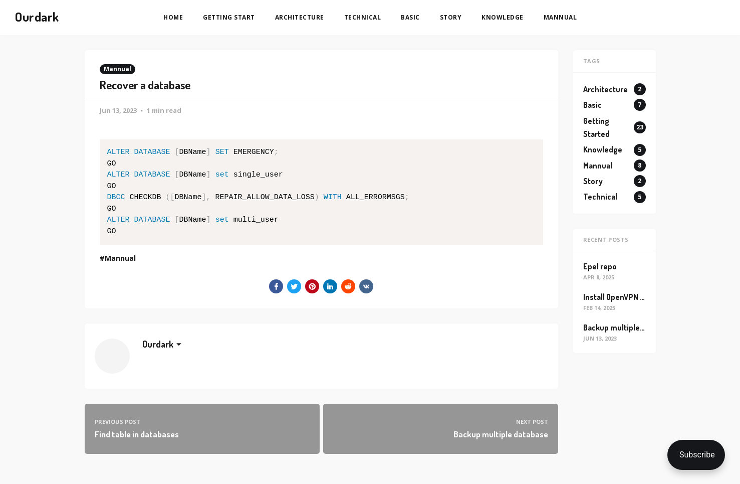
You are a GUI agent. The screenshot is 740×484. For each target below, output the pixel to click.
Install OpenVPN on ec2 (623, 297)
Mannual (560, 17)
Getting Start (229, 17)
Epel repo (600, 266)
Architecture (299, 17)
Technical (362, 17)
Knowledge (502, 17)
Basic (410, 17)
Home (173, 17)
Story (451, 17)
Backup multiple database (628, 327)
